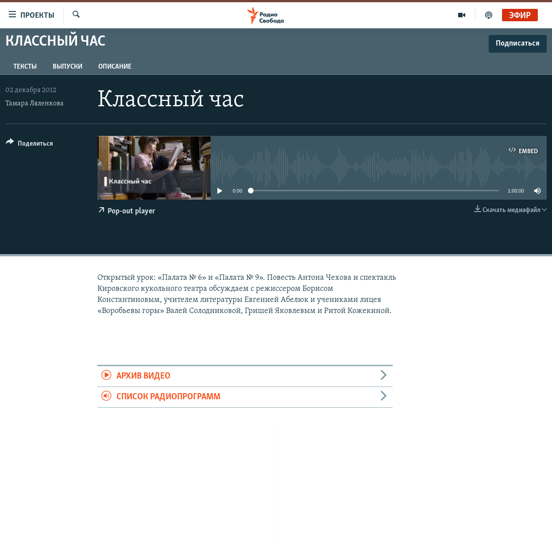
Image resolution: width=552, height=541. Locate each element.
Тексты (25, 66)
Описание (114, 66)
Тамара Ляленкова (34, 103)
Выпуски (67, 66)
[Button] (29, 145)
